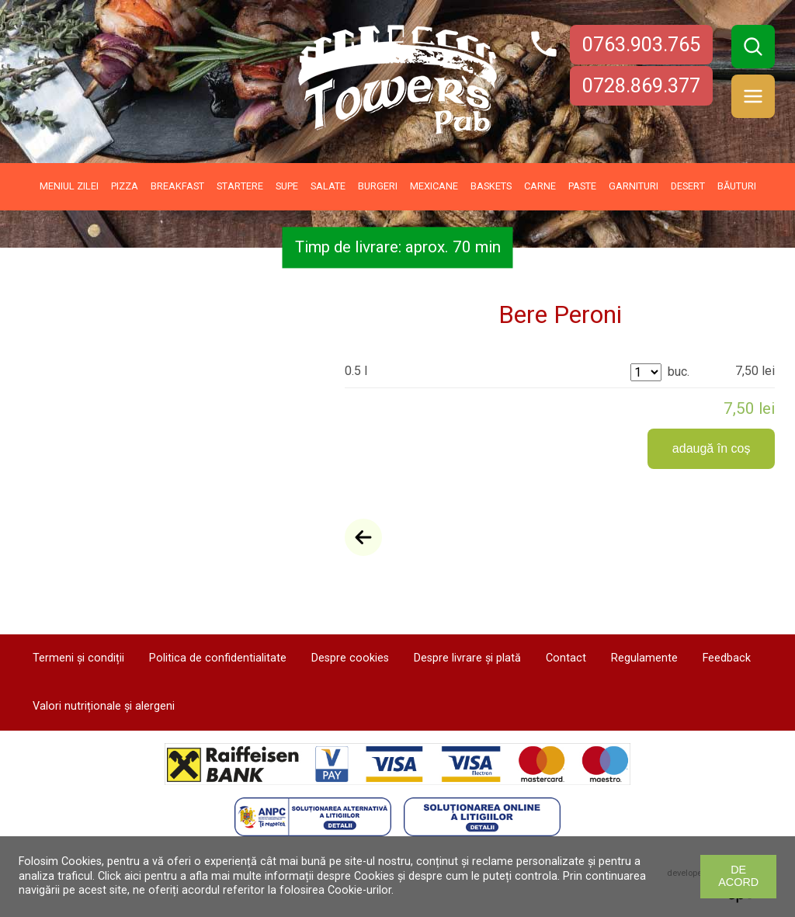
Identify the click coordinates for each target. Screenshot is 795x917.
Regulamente (644, 658)
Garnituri (633, 186)
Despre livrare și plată (467, 658)
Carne (540, 186)
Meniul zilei (69, 186)
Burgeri (378, 186)
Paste (582, 186)
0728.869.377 (641, 85)
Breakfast (177, 186)
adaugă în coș (711, 448)
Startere (240, 186)
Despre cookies (350, 658)
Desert (688, 186)
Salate (328, 186)
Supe (287, 186)
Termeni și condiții (78, 658)
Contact (566, 658)
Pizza (124, 186)
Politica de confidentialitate (217, 658)
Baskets (491, 186)
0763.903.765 (641, 44)
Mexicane (434, 186)
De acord (738, 875)
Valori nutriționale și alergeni (104, 706)
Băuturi (736, 186)
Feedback (727, 658)
